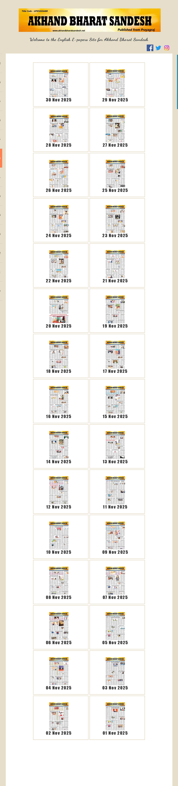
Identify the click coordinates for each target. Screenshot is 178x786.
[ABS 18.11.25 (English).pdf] (59, 356)
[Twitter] (158, 48)
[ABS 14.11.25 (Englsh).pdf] (59, 446)
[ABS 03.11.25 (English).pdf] (115, 672)
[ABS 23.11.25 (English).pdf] (115, 220)
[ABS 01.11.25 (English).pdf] (115, 717)
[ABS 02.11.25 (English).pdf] (59, 717)
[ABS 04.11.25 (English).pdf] (59, 672)
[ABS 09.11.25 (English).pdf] (115, 537)
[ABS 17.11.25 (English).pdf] (115, 356)
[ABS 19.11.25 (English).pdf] (115, 310)
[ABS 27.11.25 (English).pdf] (115, 130)
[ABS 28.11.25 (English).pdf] (59, 130)
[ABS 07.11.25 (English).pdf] (115, 582)
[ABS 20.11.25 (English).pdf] (59, 310)
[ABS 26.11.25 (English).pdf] (59, 175)
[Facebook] (150, 48)
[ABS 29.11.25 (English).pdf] (115, 84)
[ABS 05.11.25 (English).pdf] (115, 627)
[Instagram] (166, 48)
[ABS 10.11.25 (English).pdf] (59, 537)
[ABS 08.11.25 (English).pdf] (59, 582)
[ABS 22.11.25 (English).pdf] (59, 265)
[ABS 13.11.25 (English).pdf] (115, 446)
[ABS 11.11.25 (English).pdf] (115, 491)
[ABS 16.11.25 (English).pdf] (59, 401)
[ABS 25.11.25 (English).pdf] (115, 175)
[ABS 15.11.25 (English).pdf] (115, 401)
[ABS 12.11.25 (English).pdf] (59, 491)
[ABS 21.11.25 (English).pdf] (115, 265)
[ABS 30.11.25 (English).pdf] (59, 84)
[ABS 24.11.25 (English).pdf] (59, 220)
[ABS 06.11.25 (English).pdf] (59, 627)
